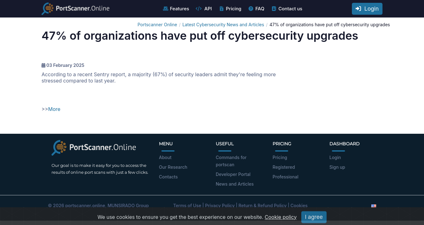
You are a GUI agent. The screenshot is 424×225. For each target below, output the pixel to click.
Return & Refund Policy (263, 205)
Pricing (230, 9)
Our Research (173, 167)
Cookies (299, 205)
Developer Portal (233, 174)
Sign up (337, 167)
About (165, 157)
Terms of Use (187, 205)
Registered (284, 167)
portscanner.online (85, 205)
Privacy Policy (220, 205)
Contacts (168, 176)
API (204, 9)
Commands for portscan (231, 161)
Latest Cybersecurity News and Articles (223, 24)
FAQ (256, 9)
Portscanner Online (157, 24)
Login (367, 8)
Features (175, 9)
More (54, 109)
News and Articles (235, 184)
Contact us (287, 9)
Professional (285, 176)
